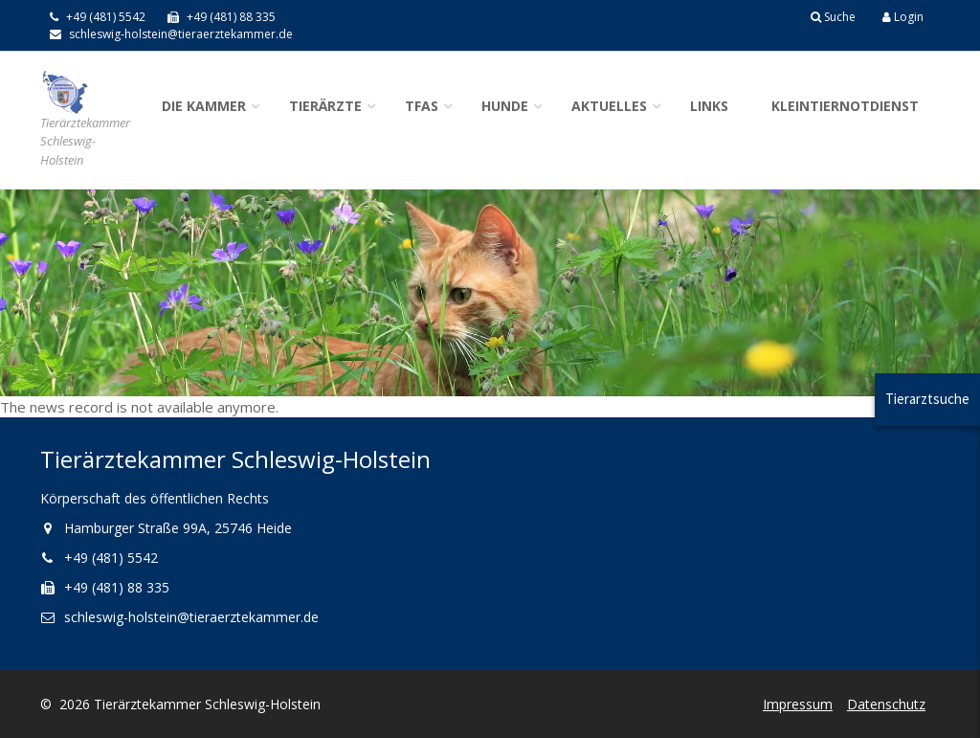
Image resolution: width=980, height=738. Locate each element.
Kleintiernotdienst (845, 106)
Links (709, 106)
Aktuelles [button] (609, 106)
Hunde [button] (504, 106)
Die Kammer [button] (204, 106)
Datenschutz (886, 704)
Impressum (798, 704)
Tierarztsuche (927, 399)
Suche (833, 17)
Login (903, 17)
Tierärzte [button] (325, 106)
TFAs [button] (421, 106)
